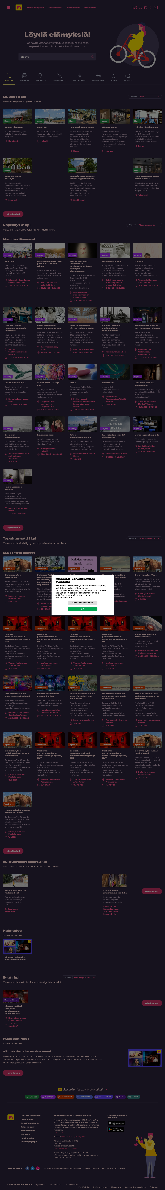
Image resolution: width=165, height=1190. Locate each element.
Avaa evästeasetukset (82, 603)
